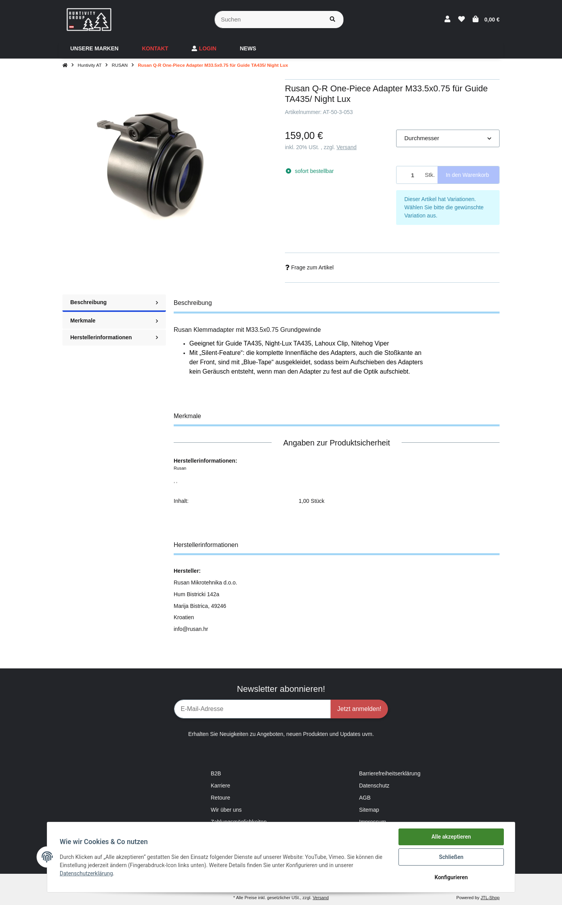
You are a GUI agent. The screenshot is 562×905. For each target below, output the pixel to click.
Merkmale (114, 320)
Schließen (451, 857)
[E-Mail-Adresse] (252, 709)
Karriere (220, 785)
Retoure (220, 798)
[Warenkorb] (486, 19)
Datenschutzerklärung (86, 873)
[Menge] (409, 175)
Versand (346, 147)
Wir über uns (226, 810)
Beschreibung (114, 302)
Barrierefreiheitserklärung (389, 773)
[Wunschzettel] (461, 19)
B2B (216, 773)
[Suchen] (268, 20)
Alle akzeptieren (451, 837)
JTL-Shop (490, 897)
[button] (447, 19)
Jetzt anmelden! (359, 708)
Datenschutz (374, 785)
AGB (365, 798)
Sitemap (369, 810)
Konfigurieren (451, 877)
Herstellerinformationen (114, 337)
